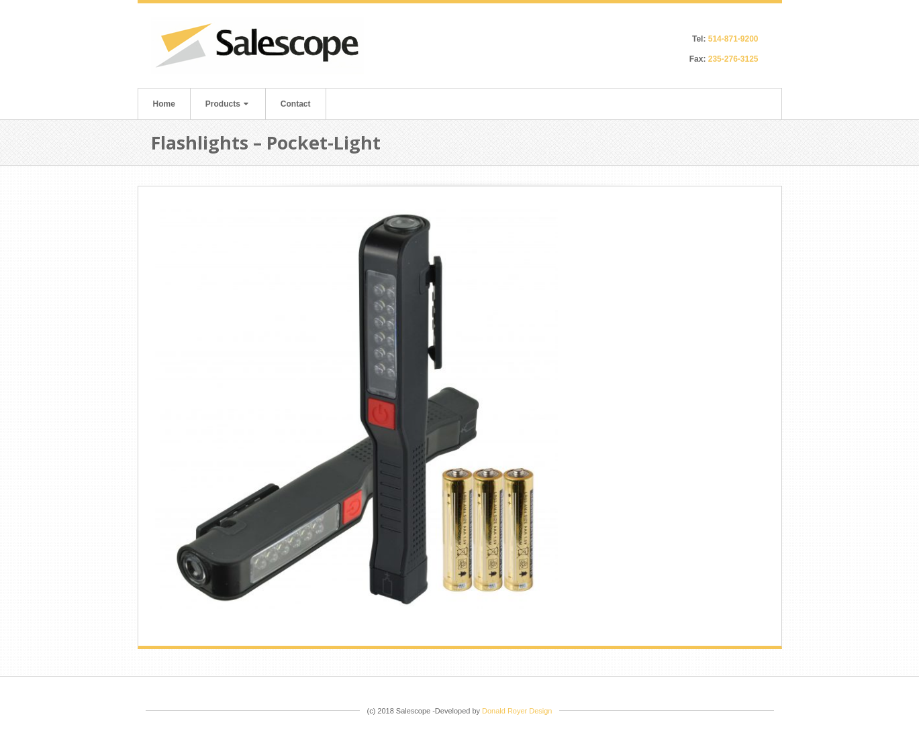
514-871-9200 (733, 39)
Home (164, 104)
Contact (296, 104)
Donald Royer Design (517, 711)
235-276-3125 (733, 59)
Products (226, 104)
